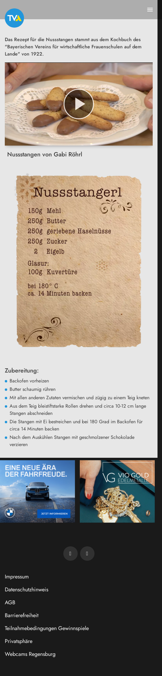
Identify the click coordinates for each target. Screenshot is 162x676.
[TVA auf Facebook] (70, 553)
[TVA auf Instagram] (87, 553)
